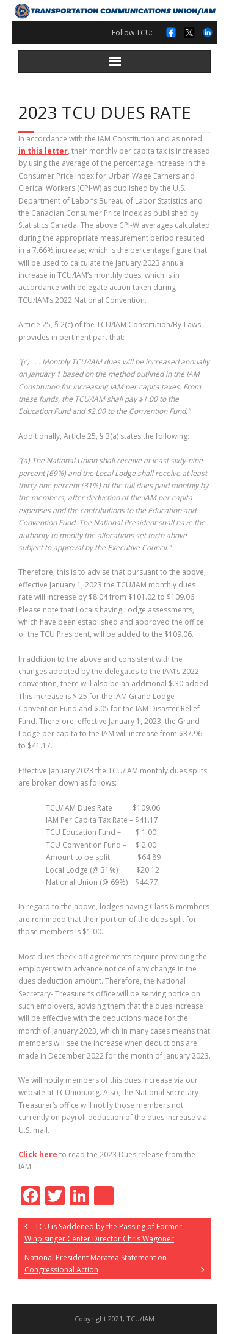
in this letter (43, 151)
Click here (37, 1154)
